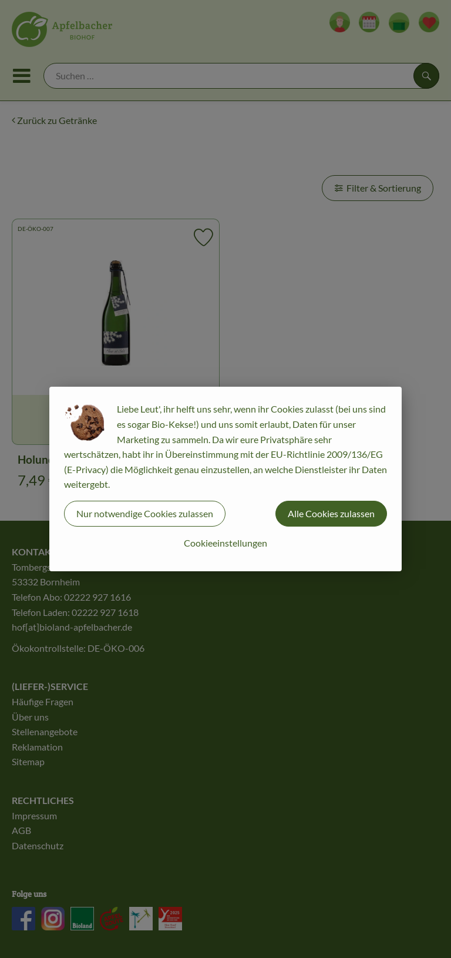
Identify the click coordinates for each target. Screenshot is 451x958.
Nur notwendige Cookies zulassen (144, 513)
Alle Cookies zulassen (331, 513)
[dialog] (225, 479)
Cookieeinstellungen (225, 542)
